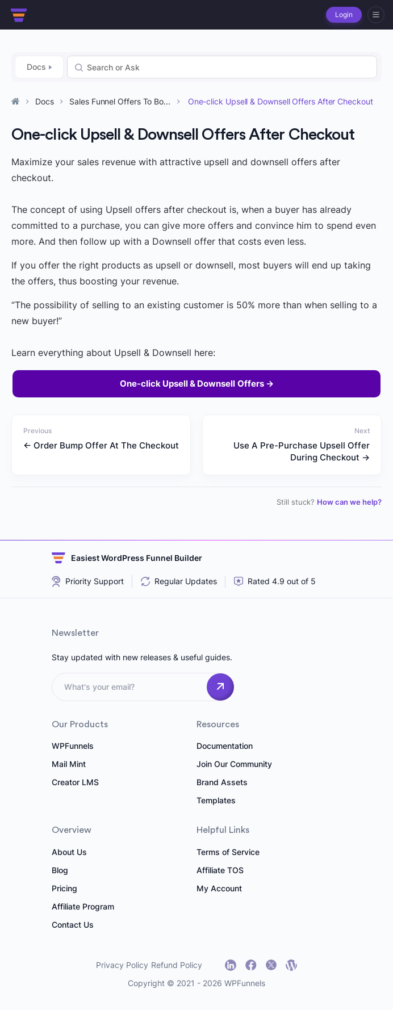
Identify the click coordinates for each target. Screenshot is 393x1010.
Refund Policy (176, 965)
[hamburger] (375, 14)
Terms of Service (228, 852)
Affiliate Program (83, 906)
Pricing (64, 888)
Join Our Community (234, 764)
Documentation (224, 746)
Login (344, 14)
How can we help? (349, 501)
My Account (219, 888)
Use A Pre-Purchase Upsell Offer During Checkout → (301, 451)
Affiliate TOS (220, 870)
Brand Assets (222, 782)
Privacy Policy (122, 965)
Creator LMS (75, 782)
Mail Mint (69, 764)
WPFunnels (73, 746)
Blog (60, 870)
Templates (216, 800)
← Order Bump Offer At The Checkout (101, 445)
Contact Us (73, 924)
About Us (69, 852)
